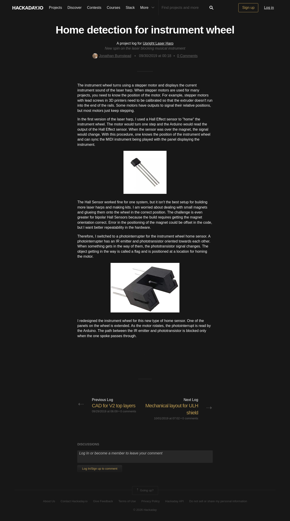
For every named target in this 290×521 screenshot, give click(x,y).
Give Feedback (103, 501)
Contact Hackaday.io (74, 501)
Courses (113, 8)
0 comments (128, 411)
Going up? (145, 490)
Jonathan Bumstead (111, 56)
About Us (49, 501)
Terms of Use (127, 501)
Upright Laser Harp (158, 43)
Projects (55, 8)
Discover (75, 8)
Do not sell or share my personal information (218, 501)
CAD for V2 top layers (113, 405)
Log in (269, 8)
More (148, 7)
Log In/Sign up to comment (99, 468)
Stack (130, 8)
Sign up (248, 8)
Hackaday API (174, 501)
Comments (187, 56)
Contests (94, 8)
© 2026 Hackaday (145, 509)
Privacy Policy (150, 501)
